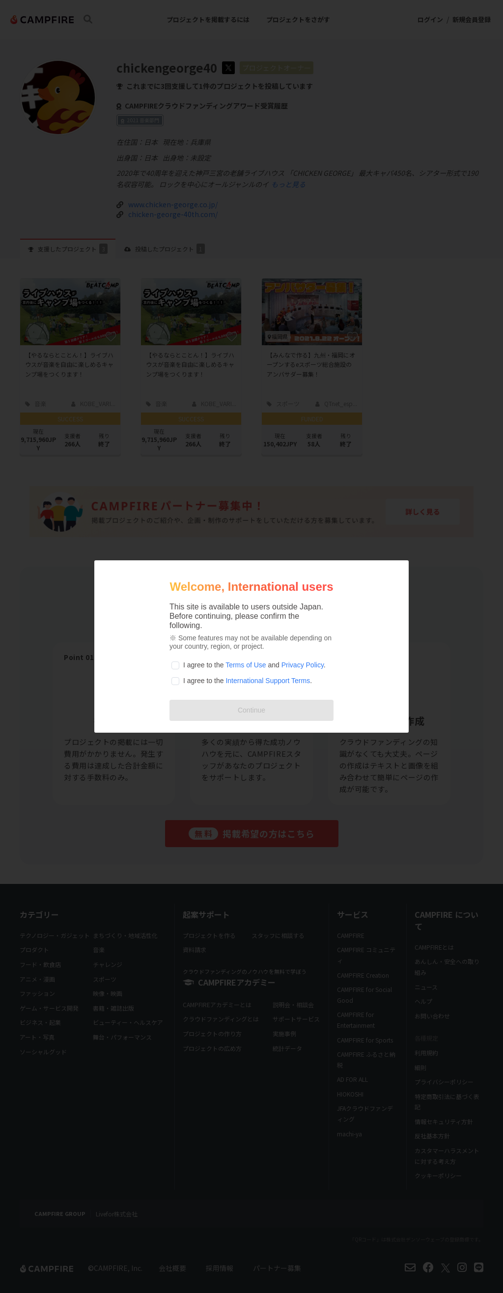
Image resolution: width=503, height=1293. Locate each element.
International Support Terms (267, 681)
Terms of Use (245, 665)
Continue (251, 710)
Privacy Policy (302, 665)
